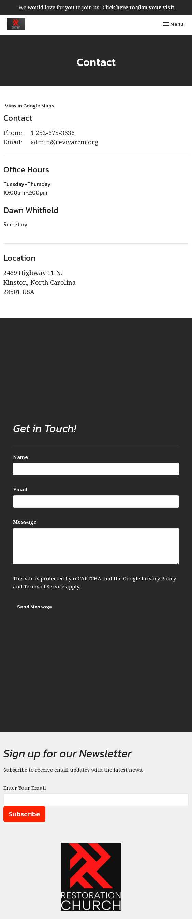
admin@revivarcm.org (65, 142)
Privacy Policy (159, 578)
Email (20, 489)
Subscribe (24, 814)
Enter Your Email (24, 787)
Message (24, 521)
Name (20, 457)
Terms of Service (44, 586)
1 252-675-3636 (53, 133)
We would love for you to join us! (97, 7)
